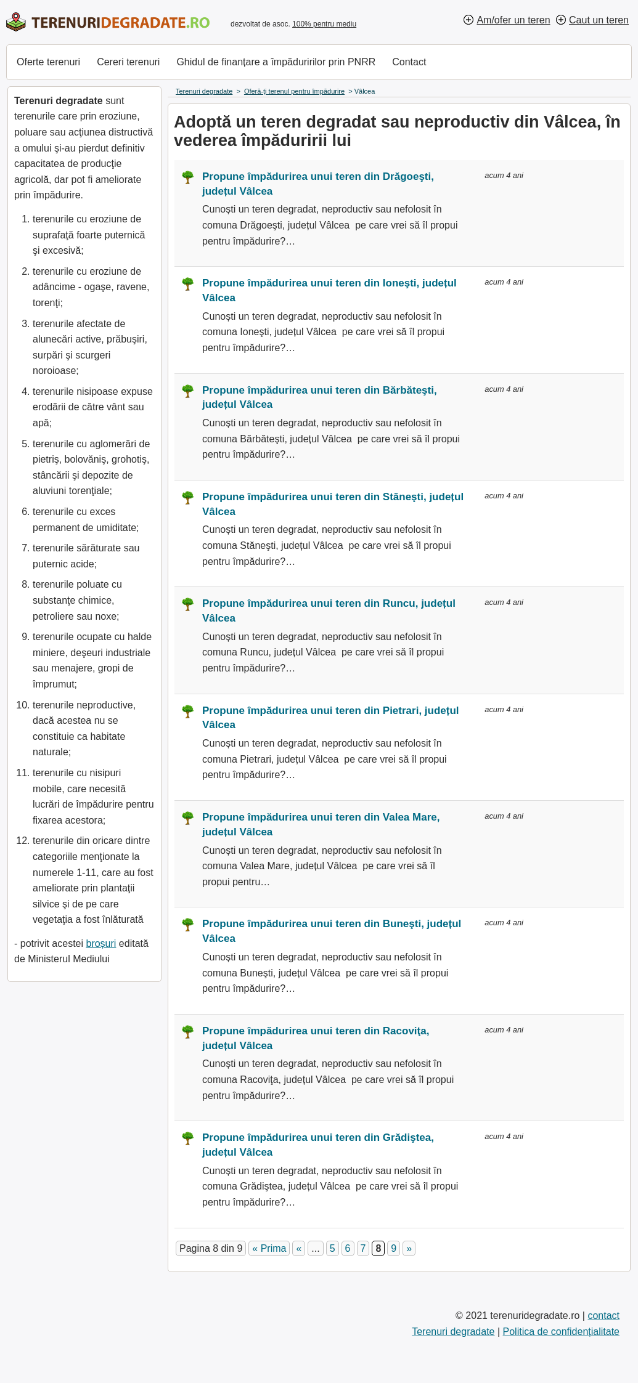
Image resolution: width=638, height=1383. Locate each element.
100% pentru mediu (324, 24)
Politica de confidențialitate (561, 1331)
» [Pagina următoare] (409, 1248)
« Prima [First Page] (269, 1248)
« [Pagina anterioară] (298, 1248)
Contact (409, 62)
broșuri (101, 943)
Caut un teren (599, 20)
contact (603, 1315)
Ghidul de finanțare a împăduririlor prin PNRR (275, 62)
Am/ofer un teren (513, 20)
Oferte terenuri (48, 62)
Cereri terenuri (128, 62)
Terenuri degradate (453, 1331)
